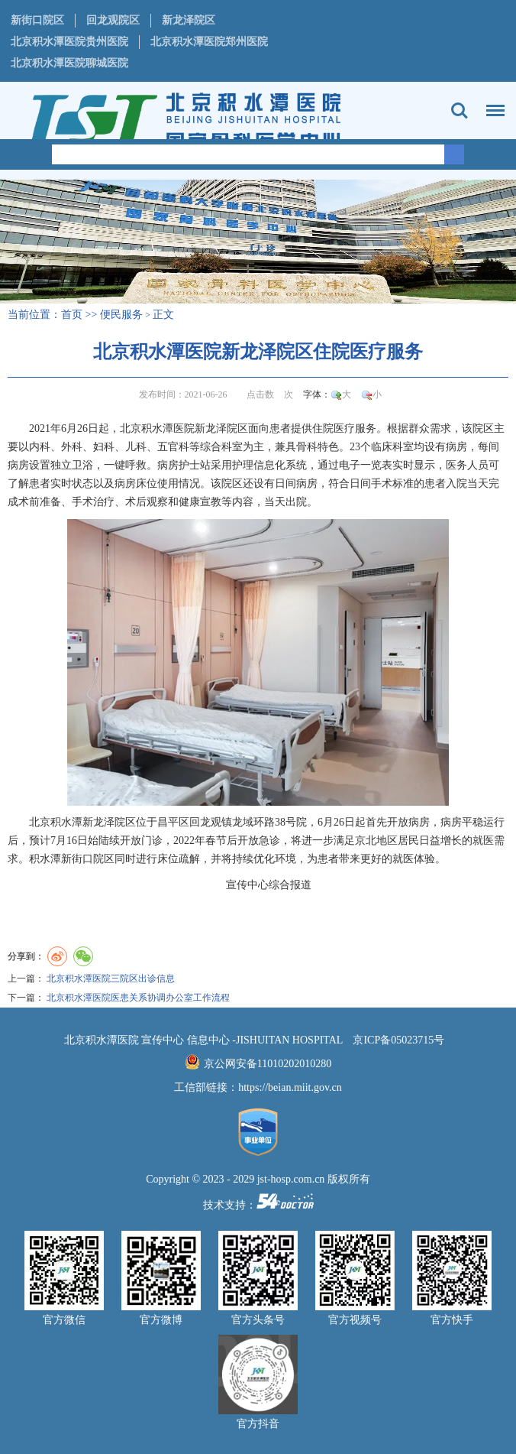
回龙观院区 (113, 20)
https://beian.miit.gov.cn (290, 1087)
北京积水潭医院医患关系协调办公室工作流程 (138, 997)
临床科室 (392, 447)
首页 (71, 314)
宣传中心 (247, 885)
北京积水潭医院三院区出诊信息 (111, 978)
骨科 (307, 447)
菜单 (492, 103)
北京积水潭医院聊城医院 (69, 63)
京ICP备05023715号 (398, 1040)
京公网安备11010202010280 (267, 1063)
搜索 (459, 111)
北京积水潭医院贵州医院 (69, 41)
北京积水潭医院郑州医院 (209, 41)
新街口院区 (37, 20)
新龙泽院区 (188, 20)
